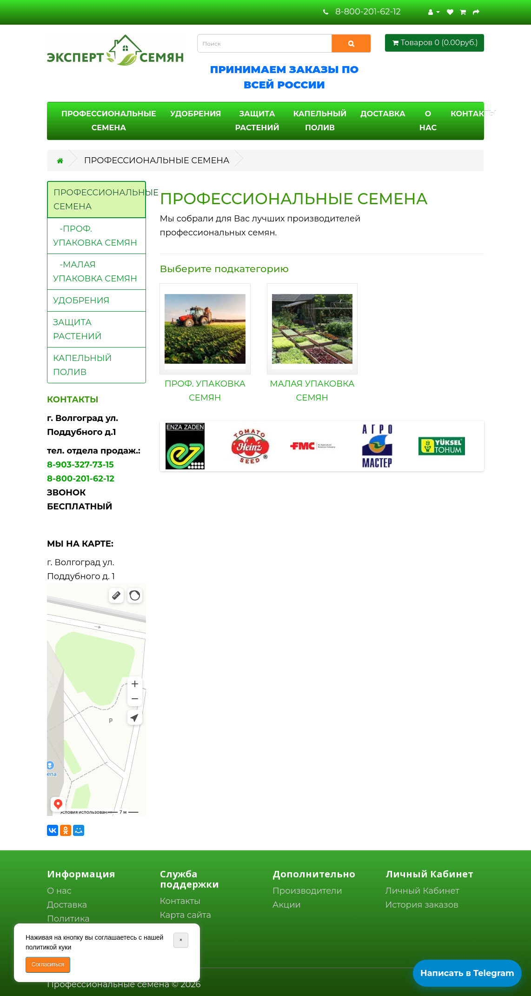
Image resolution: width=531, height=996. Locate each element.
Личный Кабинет (422, 891)
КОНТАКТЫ (473, 113)
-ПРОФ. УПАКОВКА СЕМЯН (95, 236)
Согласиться (48, 964)
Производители (307, 891)
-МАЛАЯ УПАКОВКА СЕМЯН (95, 272)
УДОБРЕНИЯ (195, 113)
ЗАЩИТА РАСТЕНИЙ (257, 120)
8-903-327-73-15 (80, 465)
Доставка (67, 905)
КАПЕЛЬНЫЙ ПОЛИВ (320, 120)
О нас (59, 891)
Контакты (180, 901)
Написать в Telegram (467, 973)
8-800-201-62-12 (367, 12)
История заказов (422, 905)
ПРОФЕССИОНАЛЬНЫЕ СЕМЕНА (108, 120)
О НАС (428, 120)
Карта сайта (186, 915)
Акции (286, 905)
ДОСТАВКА (382, 113)
